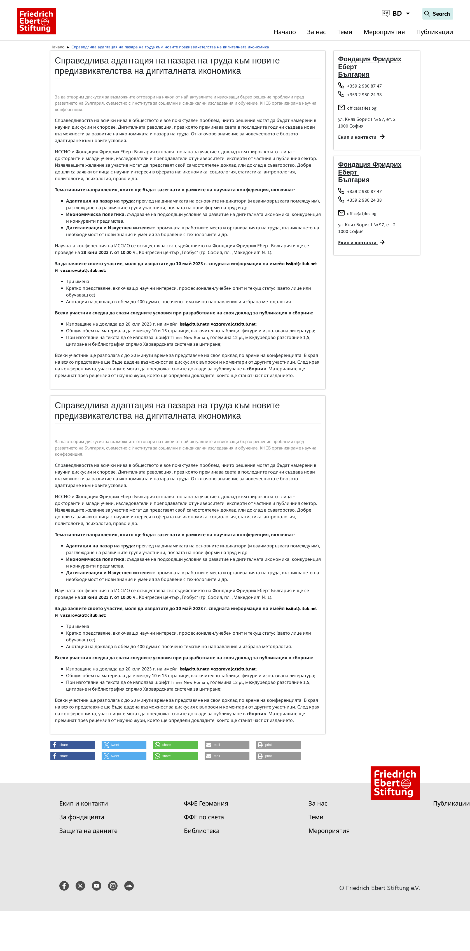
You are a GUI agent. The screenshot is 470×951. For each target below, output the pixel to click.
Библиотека (201, 831)
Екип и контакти (83, 803)
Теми (344, 32)
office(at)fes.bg (362, 108)
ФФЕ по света (204, 817)
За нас (316, 32)
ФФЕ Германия (206, 803)
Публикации (434, 32)
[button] (72, 745)
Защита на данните (88, 831)
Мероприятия (384, 32)
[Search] (437, 14)
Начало (285, 32)
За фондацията (81, 817)
